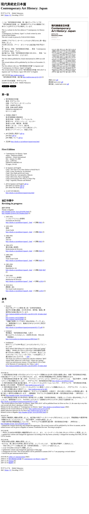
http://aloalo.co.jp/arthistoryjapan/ (63, 381)
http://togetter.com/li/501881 (15, 319)
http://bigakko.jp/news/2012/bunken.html (15, 213)
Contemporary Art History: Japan (34, 459)
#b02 (40, 232)
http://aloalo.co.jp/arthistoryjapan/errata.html (25, 141)
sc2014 (41, 281)
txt (23, 133)
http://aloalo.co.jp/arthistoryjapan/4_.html (19, 251)
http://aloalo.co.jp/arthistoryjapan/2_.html (19, 232)
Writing (11, 461)
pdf (21, 133)
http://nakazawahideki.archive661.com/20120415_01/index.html (26, 366)
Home (7, 15)
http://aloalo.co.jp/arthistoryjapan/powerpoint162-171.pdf (24, 327)
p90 (28, 357)
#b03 (40, 241)
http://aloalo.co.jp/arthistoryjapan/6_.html (19, 270)
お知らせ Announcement (17, 457)
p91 (36, 364)
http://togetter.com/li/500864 (15, 317)
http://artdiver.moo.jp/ (17, 75)
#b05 (40, 260)
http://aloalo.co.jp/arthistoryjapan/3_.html (19, 241)
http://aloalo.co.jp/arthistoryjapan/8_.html (19, 291)
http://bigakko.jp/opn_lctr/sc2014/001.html (15, 211)
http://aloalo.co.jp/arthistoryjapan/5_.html (19, 260)
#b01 (40, 222)
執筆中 (11, 463)
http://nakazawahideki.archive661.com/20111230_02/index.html (26, 314)
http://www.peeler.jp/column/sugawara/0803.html (21, 339)
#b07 (44, 270)
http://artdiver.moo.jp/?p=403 (38, 389)
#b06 (40, 270)
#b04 (40, 251)
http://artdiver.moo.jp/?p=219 (32, 77)
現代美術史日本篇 (15, 459)
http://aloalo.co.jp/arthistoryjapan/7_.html (19, 281)
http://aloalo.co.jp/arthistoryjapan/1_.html (19, 222)
